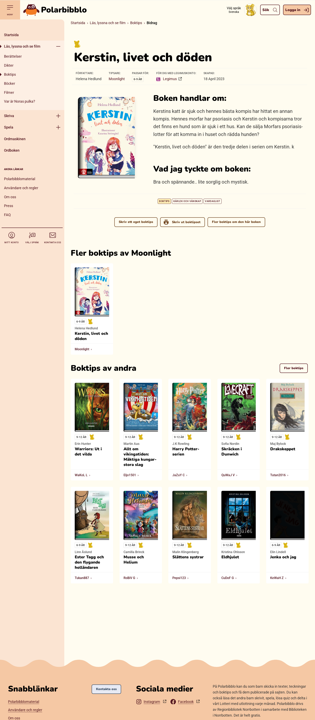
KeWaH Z (277, 578)
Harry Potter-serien (185, 451)
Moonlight (117, 79)
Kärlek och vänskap (187, 201)
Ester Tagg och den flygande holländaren (89, 562)
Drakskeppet (282, 449)
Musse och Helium (134, 560)
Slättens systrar (188, 557)
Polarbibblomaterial (19, 179)
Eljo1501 (130, 475)
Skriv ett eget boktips (136, 222)
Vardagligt (212, 201)
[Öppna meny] (58, 46)
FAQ (7, 215)
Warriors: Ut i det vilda (88, 451)
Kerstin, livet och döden (91, 336)
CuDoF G (227, 578)
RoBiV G (129, 578)
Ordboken (11, 150)
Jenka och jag (283, 557)
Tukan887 (82, 578)
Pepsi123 (179, 578)
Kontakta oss (106, 689)
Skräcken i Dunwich (231, 451)
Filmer (9, 92)
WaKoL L (81, 475)
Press (8, 206)
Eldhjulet (230, 557)
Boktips (10, 74)
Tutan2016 (278, 475)
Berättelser (13, 56)
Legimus (167, 79)
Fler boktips (293, 368)
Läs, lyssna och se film (22, 46)
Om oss (10, 197)
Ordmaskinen (15, 139)
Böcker (9, 83)
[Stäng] (32, 24)
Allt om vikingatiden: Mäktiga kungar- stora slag (140, 456)
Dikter (8, 65)
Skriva (9, 116)
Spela (8, 127)
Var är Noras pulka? (19, 101)
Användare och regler (21, 188)
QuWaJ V (228, 475)
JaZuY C (178, 475)
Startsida (11, 35)
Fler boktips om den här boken (236, 222)
